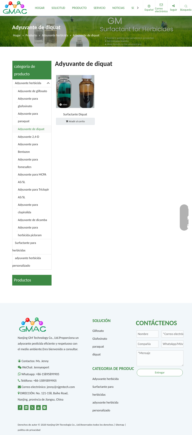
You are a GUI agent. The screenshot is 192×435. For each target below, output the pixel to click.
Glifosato (98, 331)
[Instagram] (44, 407)
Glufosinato (99, 339)
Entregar (160, 372)
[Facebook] (20, 407)
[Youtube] (38, 407)
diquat (96, 354)
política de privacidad (29, 430)
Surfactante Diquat (75, 114)
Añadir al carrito (75, 121)
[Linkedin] (26, 407)
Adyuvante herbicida (33, 83)
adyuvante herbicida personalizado (26, 262)
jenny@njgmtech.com (61, 387)
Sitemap (119, 424)
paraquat (98, 346)
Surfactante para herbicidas (24, 246)
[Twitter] (32, 407)
